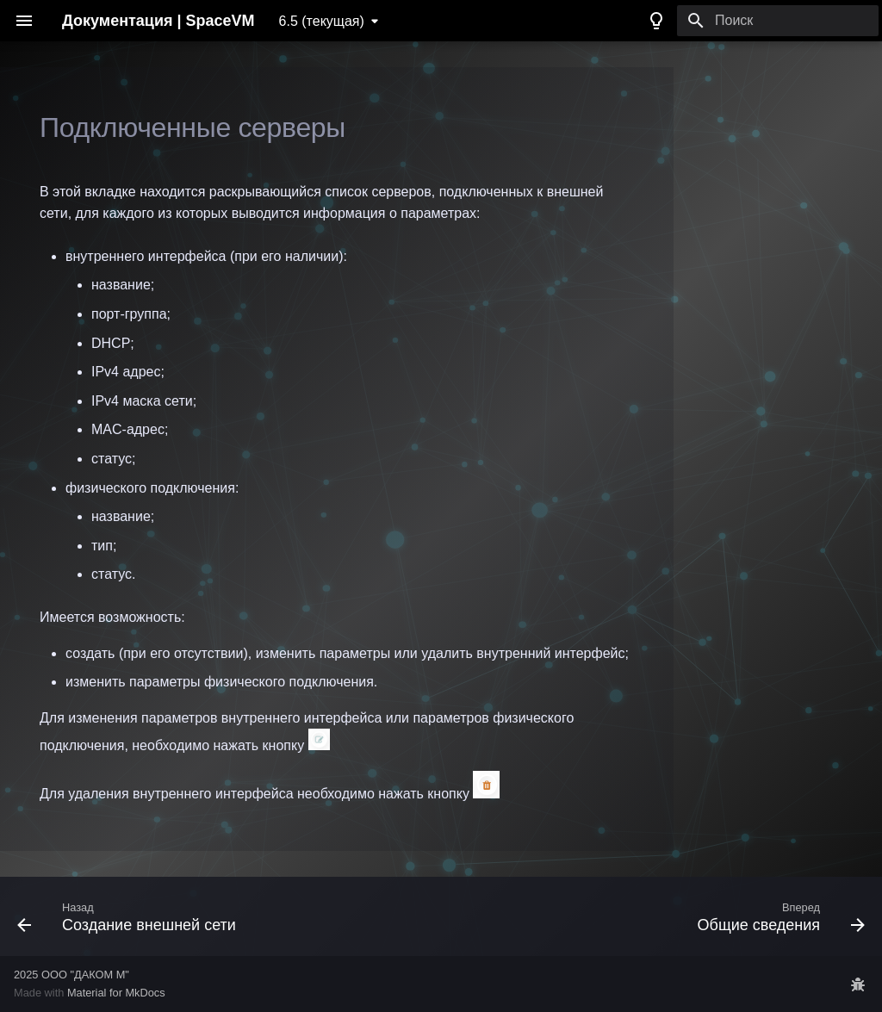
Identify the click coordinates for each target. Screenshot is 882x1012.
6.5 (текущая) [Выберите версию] (321, 21)
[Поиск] (778, 20)
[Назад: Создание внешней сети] (130, 916)
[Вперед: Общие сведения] (777, 916)
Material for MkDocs (116, 992)
